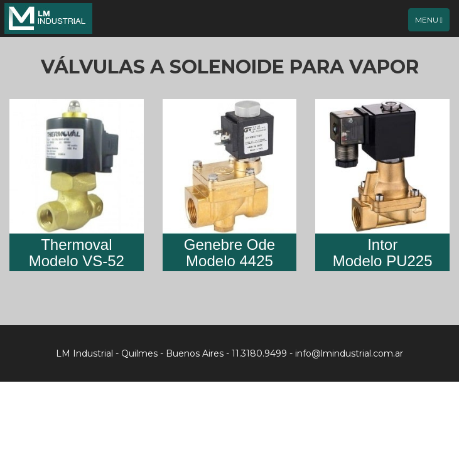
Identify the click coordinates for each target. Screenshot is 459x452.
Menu (432, 22)
